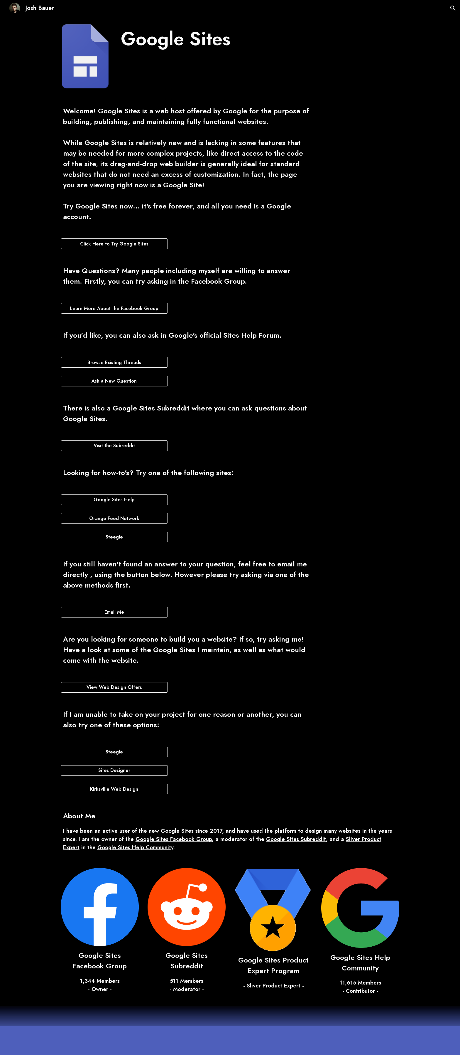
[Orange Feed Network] (114, 518)
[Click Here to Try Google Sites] (114, 244)
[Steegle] (114, 537)
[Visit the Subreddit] (114, 446)
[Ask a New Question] (114, 381)
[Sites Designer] (114, 770)
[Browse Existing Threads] (114, 362)
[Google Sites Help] (114, 500)
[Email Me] (114, 612)
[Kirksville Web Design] (114, 789)
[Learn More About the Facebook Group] (114, 308)
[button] (453, 8)
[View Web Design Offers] (114, 687)
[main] (215, 38)
